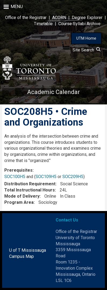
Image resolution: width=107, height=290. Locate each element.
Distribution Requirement (29, 183)
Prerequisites (18, 170)
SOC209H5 (72, 176)
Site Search (87, 49)
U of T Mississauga (27, 250)
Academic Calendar (53, 92)
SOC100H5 (14, 176)
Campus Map (21, 256)
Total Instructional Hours (29, 190)
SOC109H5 (45, 176)
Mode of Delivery (22, 196)
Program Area (19, 202)
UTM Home (86, 38)
